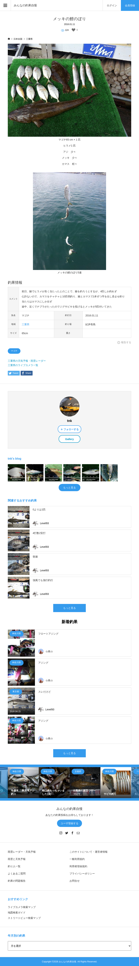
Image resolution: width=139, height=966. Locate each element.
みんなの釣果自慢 (25, 5)
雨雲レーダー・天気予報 (22, 851)
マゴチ (14, 351)
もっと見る (69, 487)
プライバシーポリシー (82, 873)
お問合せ (75, 880)
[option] (23, 782)
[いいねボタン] (73, 30)
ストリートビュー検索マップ (24, 918)
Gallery (69, 439)
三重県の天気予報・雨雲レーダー (27, 360)
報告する (126, 342)
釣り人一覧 (14, 866)
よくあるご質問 (17, 873)
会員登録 (130, 5)
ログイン (112, 5)
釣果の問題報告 (17, 880)
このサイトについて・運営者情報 (89, 851)
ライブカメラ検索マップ (22, 907)
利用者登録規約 (78, 866)
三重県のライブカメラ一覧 (23, 365)
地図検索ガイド (17, 912)
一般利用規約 (77, 859)
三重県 (25, 324)
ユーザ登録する (69, 823)
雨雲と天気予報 (17, 859)
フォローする (71, 429)
